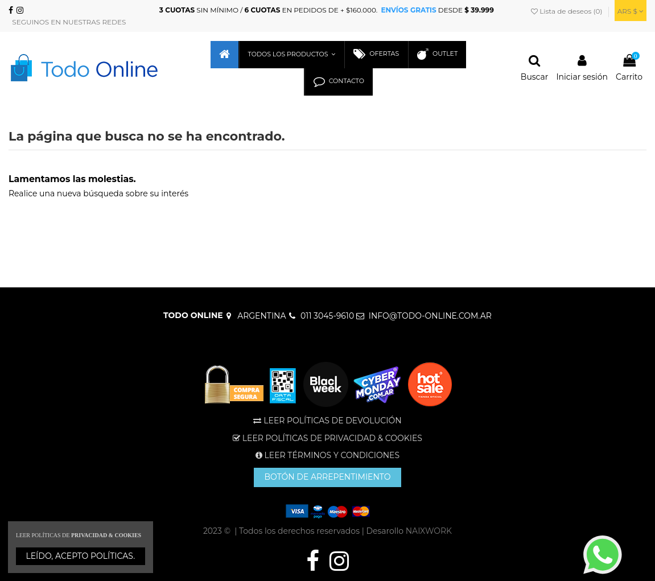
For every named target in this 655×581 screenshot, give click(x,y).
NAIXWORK (429, 531)
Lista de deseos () (567, 11)
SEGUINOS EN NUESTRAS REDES (67, 22)
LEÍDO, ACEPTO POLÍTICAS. (80, 556)
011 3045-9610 (327, 316)
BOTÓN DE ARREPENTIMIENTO (327, 477)
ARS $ (630, 11)
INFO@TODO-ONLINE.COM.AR (430, 316)
